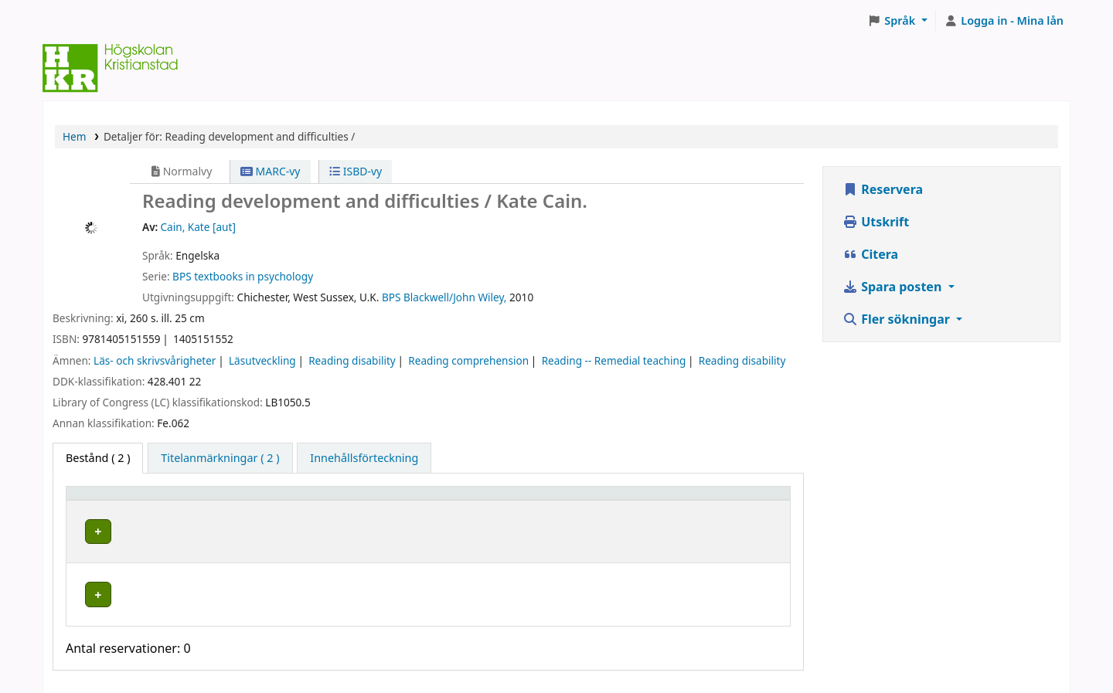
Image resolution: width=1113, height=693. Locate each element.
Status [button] (685, 500)
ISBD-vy (355, 171)
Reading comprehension (468, 360)
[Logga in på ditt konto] (1004, 21)
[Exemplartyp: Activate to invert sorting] (165, 501)
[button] (898, 21)
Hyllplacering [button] (306, 500)
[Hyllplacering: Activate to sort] (366, 501)
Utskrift (875, 221)
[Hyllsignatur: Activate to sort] (565, 501)
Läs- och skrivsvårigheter (155, 360)
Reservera (882, 189)
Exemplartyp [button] (108, 500)
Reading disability (352, 360)
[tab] (220, 458)
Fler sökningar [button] (897, 319)
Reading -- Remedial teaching (614, 360)
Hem (74, 136)
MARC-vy (270, 171)
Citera (870, 254)
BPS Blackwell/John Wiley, (444, 297)
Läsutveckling (262, 360)
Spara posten (893, 286)
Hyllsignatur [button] (508, 500)
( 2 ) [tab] (98, 457)
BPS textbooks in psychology (242, 276)
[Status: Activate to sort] (726, 501)
